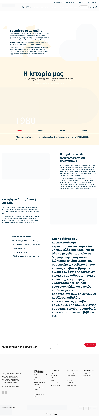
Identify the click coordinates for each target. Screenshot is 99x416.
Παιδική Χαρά (37, 392)
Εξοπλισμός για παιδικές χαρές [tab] (25, 240)
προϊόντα (26, 7)
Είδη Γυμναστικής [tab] (19, 248)
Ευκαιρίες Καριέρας (55, 382)
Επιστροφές (69, 380)
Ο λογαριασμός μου (87, 373)
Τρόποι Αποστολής (71, 377)
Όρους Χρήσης (75, 349)
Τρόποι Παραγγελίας (71, 373)
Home (3, 21)
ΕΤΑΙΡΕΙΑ (36, 7)
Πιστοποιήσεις (53, 375)
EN (80, 2)
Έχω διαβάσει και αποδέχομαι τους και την (73, 349)
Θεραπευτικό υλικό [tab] (20, 252)
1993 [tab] (62, 130)
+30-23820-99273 (58, 2)
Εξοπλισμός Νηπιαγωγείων (40, 379)
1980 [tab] (19, 130)
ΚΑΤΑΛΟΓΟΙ (44, 7)
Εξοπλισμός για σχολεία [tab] (22, 237)
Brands (52, 380)
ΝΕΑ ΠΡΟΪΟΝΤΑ (54, 7)
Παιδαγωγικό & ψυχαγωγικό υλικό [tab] (26, 244)
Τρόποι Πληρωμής (71, 375)
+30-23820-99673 (69, 2)
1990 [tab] (40, 130)
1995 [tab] (84, 130)
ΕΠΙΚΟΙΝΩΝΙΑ (92, 2)
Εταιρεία (52, 373)
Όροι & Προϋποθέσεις (72, 382)
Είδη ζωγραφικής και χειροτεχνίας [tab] (26, 256)
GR (82, 2)
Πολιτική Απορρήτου (90, 349)
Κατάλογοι (52, 377)
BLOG (71, 7)
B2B (75, 7)
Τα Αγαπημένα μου (87, 375)
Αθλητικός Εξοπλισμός (39, 394)
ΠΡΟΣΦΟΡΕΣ (64, 7)
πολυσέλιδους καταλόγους (26, 49)
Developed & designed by (49, 414)
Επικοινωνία (86, 377)
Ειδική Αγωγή (37, 396)
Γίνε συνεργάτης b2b (55, 385)
